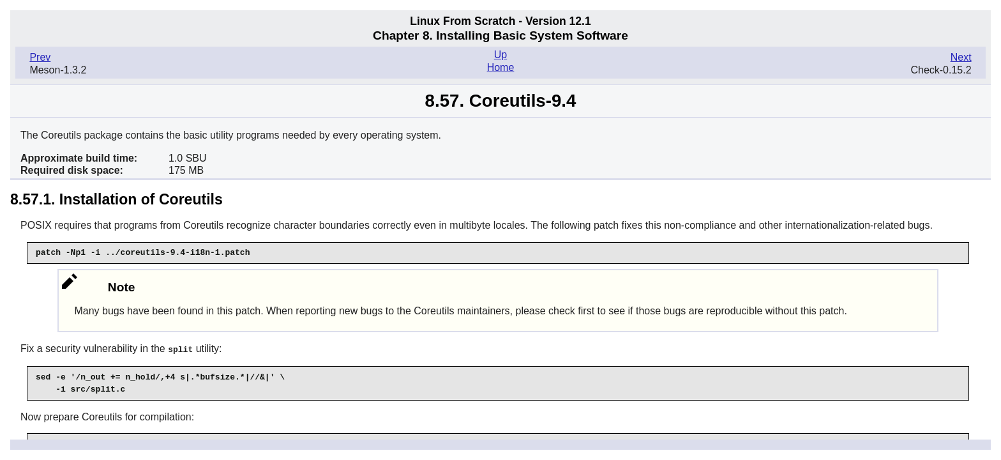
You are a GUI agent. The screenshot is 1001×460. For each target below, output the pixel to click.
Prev (39, 57)
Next (961, 57)
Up (500, 54)
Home (501, 67)
